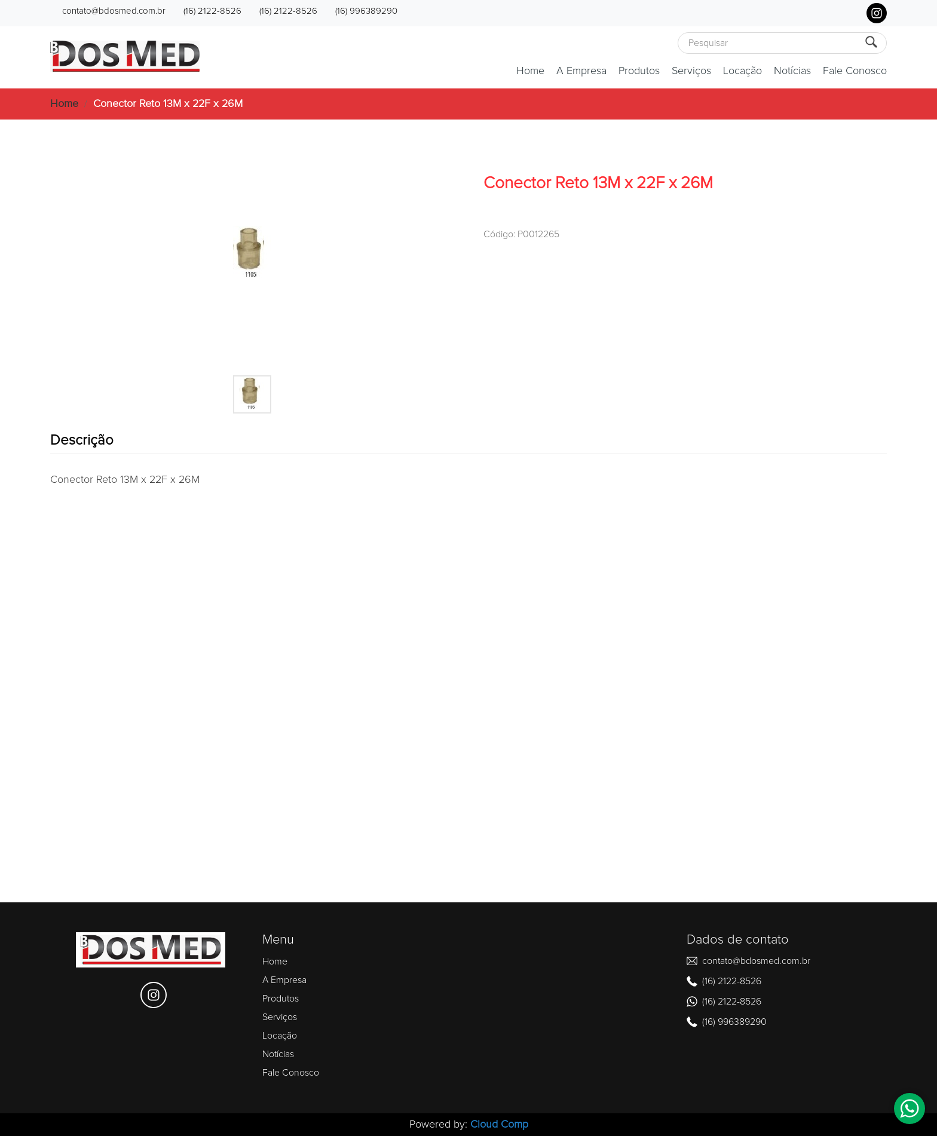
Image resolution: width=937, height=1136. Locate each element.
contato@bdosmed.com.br (114, 11)
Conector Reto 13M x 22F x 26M (168, 104)
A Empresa (581, 71)
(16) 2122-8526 (212, 11)
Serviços (691, 71)
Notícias (792, 71)
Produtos (639, 71)
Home (530, 71)
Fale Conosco (855, 71)
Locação (742, 71)
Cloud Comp (499, 1124)
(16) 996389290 (366, 11)
